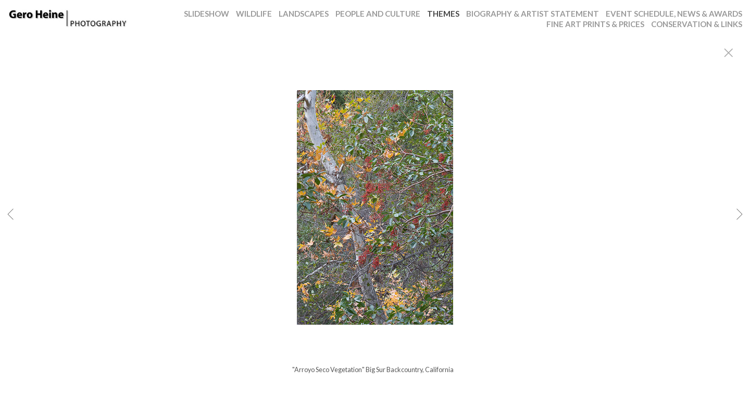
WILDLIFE (254, 13)
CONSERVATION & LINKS (696, 24)
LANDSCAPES (304, 13)
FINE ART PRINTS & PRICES (595, 24)
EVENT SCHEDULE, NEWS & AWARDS (674, 13)
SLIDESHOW (206, 13)
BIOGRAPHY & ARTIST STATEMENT (532, 13)
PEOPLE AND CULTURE (377, 13)
